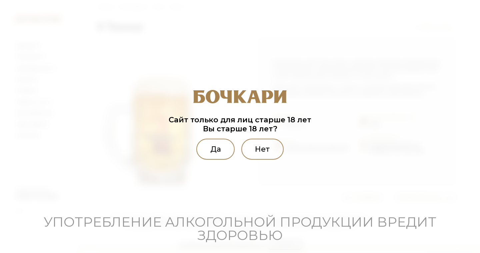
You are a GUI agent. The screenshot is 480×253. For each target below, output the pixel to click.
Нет (262, 149)
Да (215, 149)
